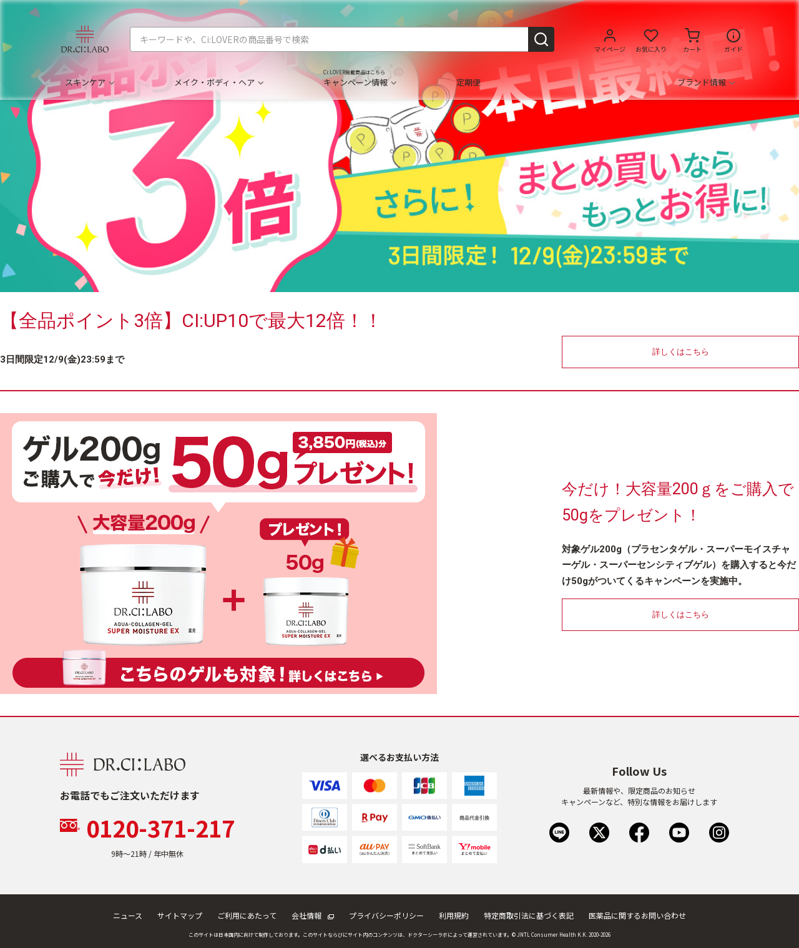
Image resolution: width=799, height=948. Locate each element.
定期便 (468, 82)
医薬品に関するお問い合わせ (637, 915)
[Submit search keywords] (541, 39)
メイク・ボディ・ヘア (218, 82)
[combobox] (342, 39)
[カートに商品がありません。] (692, 39)
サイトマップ (179, 915)
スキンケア (89, 82)
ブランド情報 (705, 82)
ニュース (127, 915)
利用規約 (454, 915)
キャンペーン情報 (359, 82)
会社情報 (313, 915)
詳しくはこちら (680, 351)
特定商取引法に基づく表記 (529, 915)
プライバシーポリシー (386, 915)
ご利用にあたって (247, 915)
